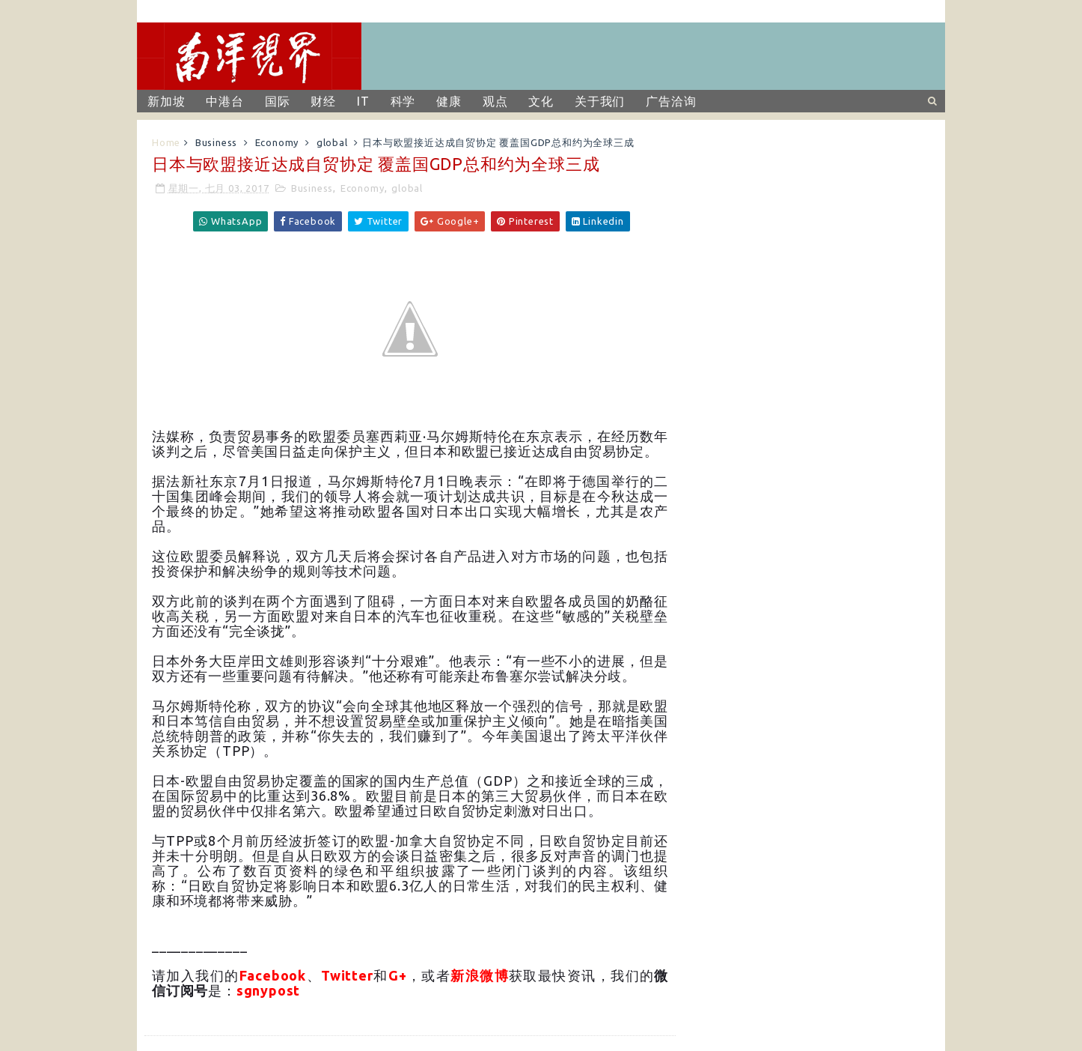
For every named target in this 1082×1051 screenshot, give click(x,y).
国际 (277, 101)
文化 (541, 101)
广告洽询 (671, 101)
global (332, 142)
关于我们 (600, 101)
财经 (323, 101)
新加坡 (166, 101)
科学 (403, 101)
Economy (277, 142)
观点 (495, 101)
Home (166, 142)
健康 (449, 101)
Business (216, 142)
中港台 (224, 101)
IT (363, 101)
